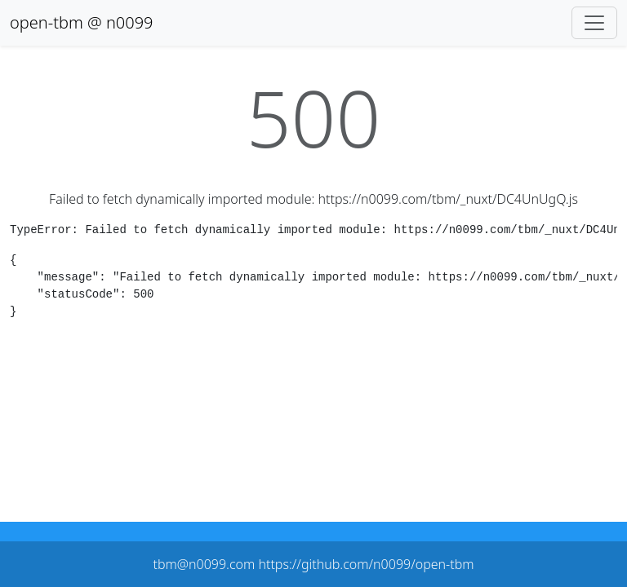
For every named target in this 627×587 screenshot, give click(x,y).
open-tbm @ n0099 (81, 22)
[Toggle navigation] (594, 23)
